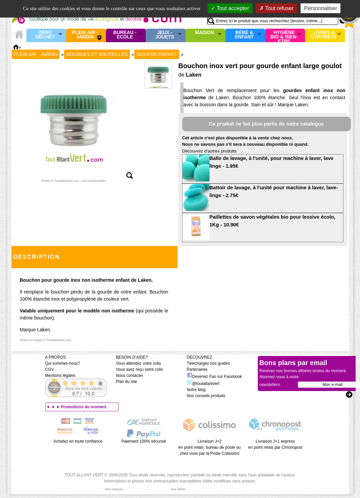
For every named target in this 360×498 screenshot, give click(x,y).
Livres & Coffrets (323, 34)
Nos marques (114, 489)
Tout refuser (276, 8)
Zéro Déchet (45, 34)
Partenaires (197, 369)
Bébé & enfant (244, 34)
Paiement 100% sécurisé (143, 441)
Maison (204, 32)
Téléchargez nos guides (208, 363)
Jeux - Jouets (164, 34)
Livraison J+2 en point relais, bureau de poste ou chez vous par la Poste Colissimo (209, 447)
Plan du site (126, 381)
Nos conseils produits (206, 395)
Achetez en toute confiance (78, 441)
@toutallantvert (203, 383)
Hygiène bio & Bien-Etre (284, 35)
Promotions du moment (84, 407)
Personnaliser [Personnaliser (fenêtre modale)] (320, 8)
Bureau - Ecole (124, 34)
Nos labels (178, 489)
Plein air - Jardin (85, 34)
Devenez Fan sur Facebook (214, 376)
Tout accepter (230, 8)
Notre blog (196, 389)
